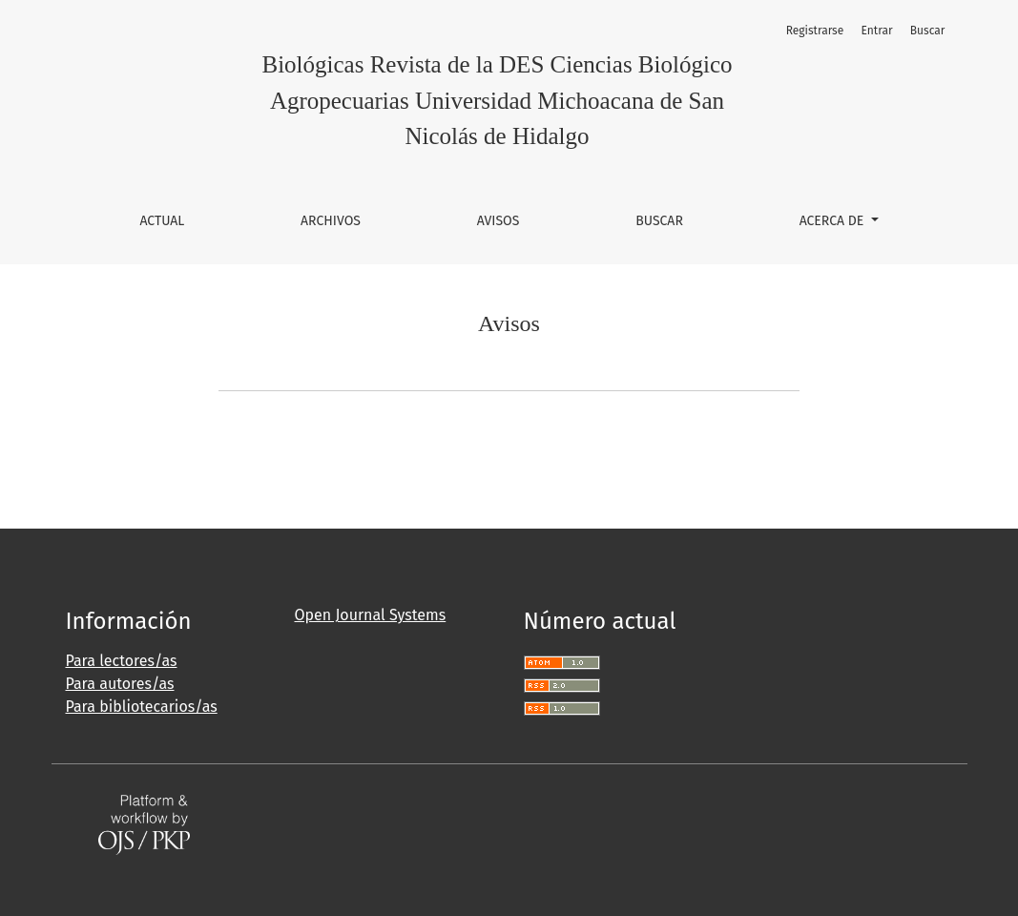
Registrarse (815, 30)
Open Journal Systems (371, 615)
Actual (161, 221)
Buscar (659, 221)
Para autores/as (120, 684)
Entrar (877, 30)
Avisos (498, 221)
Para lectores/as (121, 661)
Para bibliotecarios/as (142, 706)
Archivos (331, 221)
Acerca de (833, 221)
